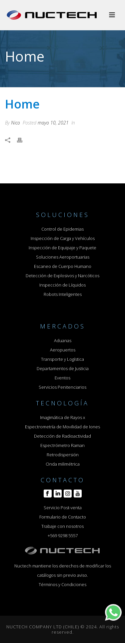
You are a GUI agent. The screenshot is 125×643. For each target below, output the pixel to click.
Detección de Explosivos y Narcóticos (62, 276)
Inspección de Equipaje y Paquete (62, 248)
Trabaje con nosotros (62, 526)
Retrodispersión (63, 455)
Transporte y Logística (62, 359)
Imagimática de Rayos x (62, 417)
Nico (15, 122)
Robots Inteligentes (63, 294)
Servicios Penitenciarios (62, 387)
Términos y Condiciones (62, 584)
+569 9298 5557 (63, 535)
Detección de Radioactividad (62, 436)
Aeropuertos (62, 350)
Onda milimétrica (63, 464)
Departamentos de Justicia (63, 368)
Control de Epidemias (62, 229)
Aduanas (62, 340)
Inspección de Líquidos (62, 285)
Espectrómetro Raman (62, 445)
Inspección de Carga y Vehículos (63, 238)
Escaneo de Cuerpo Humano (62, 266)
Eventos (62, 378)
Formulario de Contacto (62, 517)
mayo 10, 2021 (53, 122)
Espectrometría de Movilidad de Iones (62, 427)
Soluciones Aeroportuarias (62, 257)
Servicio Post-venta (63, 508)
